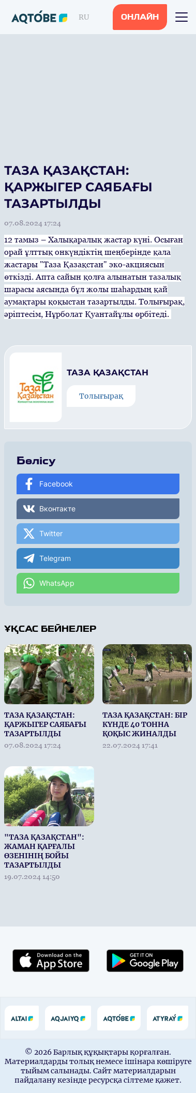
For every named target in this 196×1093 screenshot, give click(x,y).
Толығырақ (101, 396)
